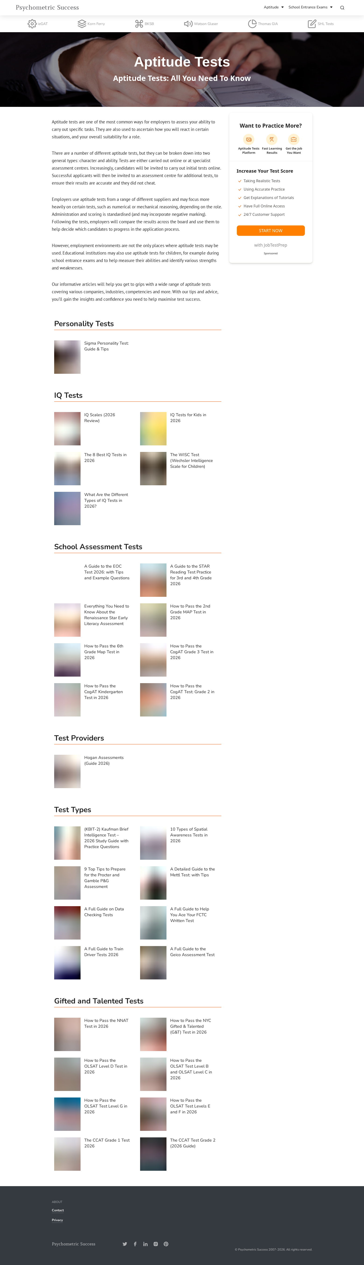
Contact (58, 1210)
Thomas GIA (263, 23)
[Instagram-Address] (156, 1244)
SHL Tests (320, 23)
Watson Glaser (201, 23)
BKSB (144, 23)
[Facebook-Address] (135, 1244)
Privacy (57, 1220)
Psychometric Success (47, 7)
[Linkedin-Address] (145, 1244)
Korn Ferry (91, 23)
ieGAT (38, 23)
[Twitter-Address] (125, 1244)
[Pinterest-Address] (166, 1244)
